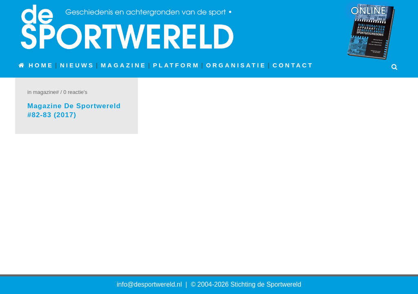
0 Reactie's (75, 92)
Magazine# (46, 92)
